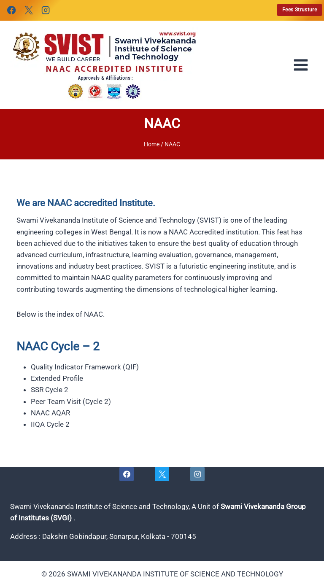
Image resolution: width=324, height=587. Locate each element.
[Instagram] (45, 10)
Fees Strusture (299, 10)
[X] (28, 10)
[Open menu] (303, 65)
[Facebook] (11, 10)
